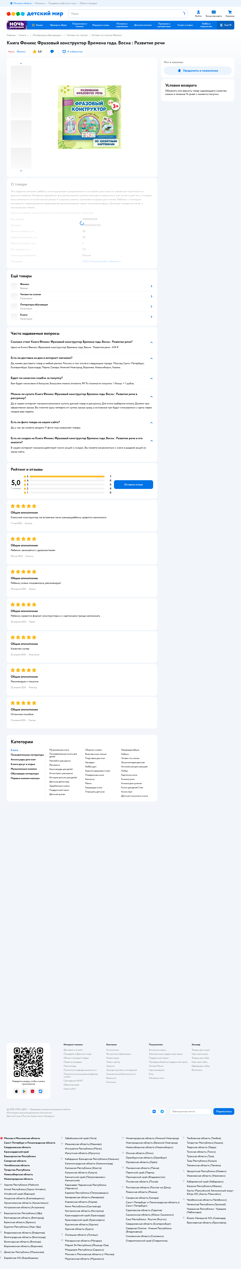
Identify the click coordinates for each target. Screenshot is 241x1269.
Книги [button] (14, 750)
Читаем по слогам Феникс (106, 35)
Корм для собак (200, 1062)
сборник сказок (93, 750)
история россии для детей (63, 777)
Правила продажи (73, 1062)
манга (88, 783)
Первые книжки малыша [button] (25, 778)
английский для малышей (134, 766)
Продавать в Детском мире (78, 1054)
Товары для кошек (201, 1049)
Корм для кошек (200, 1054)
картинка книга (129, 775)
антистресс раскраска (61, 773)
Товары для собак (200, 1058)
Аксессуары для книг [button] (23, 759)
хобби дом (90, 766)
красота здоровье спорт (97, 771)
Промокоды (70, 1066)
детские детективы (59, 781)
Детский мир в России (18, 1116)
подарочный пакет (59, 790)
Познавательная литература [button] (27, 754)
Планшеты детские (95, 791)
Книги (22, 35)
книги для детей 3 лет (132, 787)
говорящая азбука (130, 750)
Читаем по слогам (77, 35)
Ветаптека (197, 1070)
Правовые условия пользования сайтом (50, 1109)
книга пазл (126, 791)
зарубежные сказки (59, 786)
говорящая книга (93, 787)
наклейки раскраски (60, 760)
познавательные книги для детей (63, 755)
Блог (151, 1074)
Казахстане (36, 1116)
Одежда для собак (201, 1066)
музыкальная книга (59, 750)
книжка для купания (131, 783)
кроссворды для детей (61, 769)
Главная (11, 35)
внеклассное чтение (95, 754)
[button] (225, 25)
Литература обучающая (46, 35)
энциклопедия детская (133, 762)
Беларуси (49, 1116)
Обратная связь (71, 1084)
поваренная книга (94, 775)
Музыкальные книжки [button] (24, 769)
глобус (124, 771)
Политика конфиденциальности (80, 1070)
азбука (125, 754)
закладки (90, 762)
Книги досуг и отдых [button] (23, 764)
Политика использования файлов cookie (81, 1075)
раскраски (54, 765)
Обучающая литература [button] (25, 773)
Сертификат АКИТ (73, 1080)
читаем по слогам (130, 758)
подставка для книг (95, 758)
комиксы (90, 779)
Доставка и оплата (73, 1049)
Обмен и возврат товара (76, 1058)
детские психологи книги (134, 796)
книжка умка (127, 779)
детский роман (57, 794)
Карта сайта (69, 1088)
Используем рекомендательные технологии (29, 1112)
